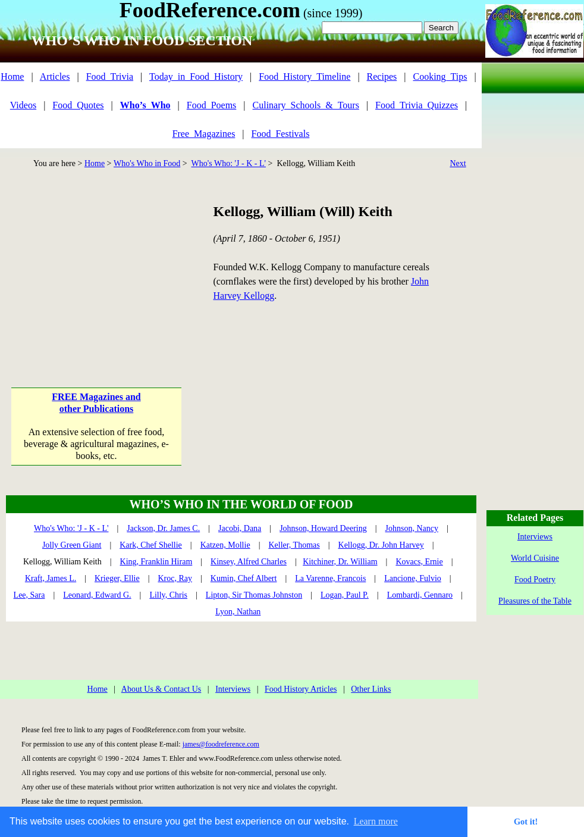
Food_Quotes (77, 105)
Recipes (382, 76)
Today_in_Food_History (196, 76)
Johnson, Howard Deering (323, 528)
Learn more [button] (376, 821)
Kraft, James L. (50, 578)
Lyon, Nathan (237, 611)
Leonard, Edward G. (97, 595)
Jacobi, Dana (239, 528)
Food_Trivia (109, 76)
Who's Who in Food (147, 163)
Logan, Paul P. (345, 595)
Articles (55, 76)
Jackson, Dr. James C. (163, 528)
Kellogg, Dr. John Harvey (381, 545)
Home (12, 76)
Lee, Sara (29, 595)
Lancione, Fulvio (412, 578)
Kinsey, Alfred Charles (249, 561)
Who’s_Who (145, 105)
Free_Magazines (204, 134)
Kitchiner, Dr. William (340, 561)
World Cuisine (535, 558)
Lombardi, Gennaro (420, 595)
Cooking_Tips (440, 76)
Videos (23, 105)
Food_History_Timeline (304, 76)
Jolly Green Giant (72, 545)
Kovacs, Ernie (418, 561)
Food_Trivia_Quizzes (416, 105)
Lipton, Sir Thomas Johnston (254, 595)
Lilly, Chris (168, 595)
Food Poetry (534, 579)
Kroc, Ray (175, 578)
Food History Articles (301, 689)
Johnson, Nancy (411, 528)
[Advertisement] (97, 276)
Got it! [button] (526, 821)
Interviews (232, 689)
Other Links (371, 689)
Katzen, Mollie (225, 545)
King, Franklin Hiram (156, 561)
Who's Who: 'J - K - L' (228, 163)
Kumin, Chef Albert (244, 578)
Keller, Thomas (293, 545)
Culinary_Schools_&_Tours (306, 105)
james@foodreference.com (221, 744)
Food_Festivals (281, 134)
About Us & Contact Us (161, 689)
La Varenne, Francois (330, 578)
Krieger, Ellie (117, 578)
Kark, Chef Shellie (151, 545)
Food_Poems (212, 105)
